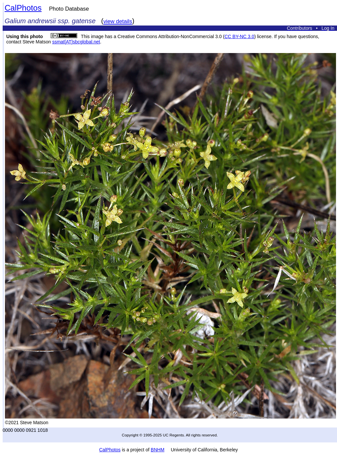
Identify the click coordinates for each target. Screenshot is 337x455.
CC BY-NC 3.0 (239, 36)
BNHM (157, 449)
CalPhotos (23, 7)
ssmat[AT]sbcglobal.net (76, 41)
